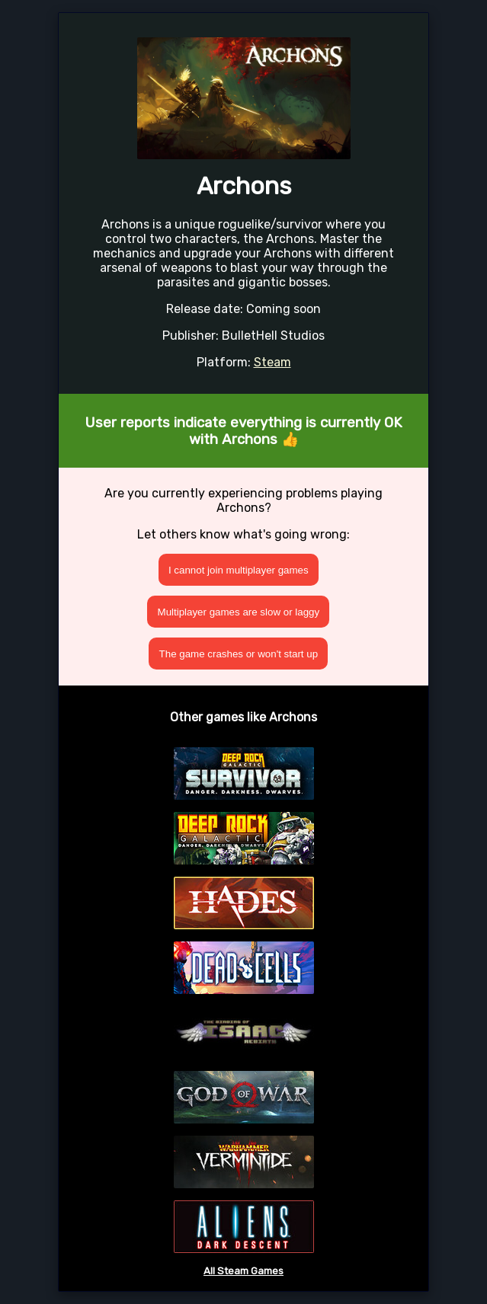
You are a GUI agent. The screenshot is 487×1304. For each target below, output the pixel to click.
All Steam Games (243, 1271)
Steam (272, 362)
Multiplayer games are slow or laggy (239, 612)
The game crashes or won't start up (239, 654)
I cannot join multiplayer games (238, 570)
